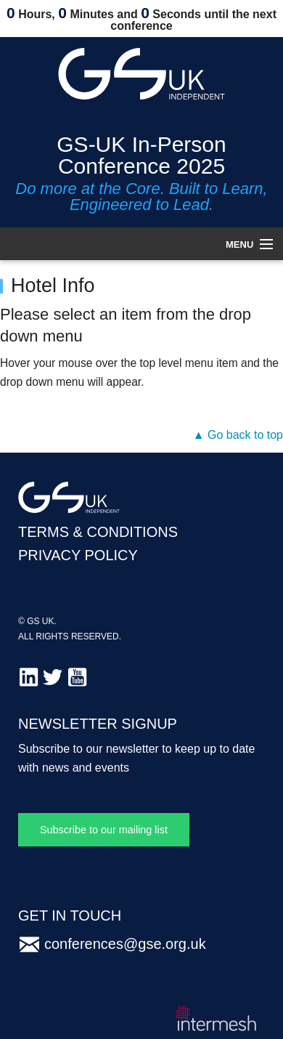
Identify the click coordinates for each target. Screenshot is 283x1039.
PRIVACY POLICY (78, 555)
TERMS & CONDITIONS (98, 532)
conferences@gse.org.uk (125, 944)
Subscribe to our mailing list (104, 830)
